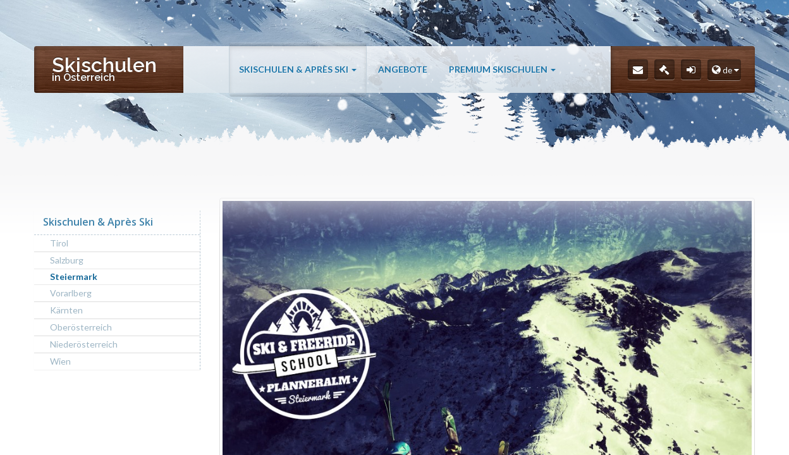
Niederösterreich (84, 344)
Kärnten (66, 310)
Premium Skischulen (502, 71)
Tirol (59, 243)
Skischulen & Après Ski (298, 71)
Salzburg (66, 260)
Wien (60, 361)
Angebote (402, 71)
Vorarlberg (71, 293)
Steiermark (73, 276)
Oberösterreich (81, 327)
